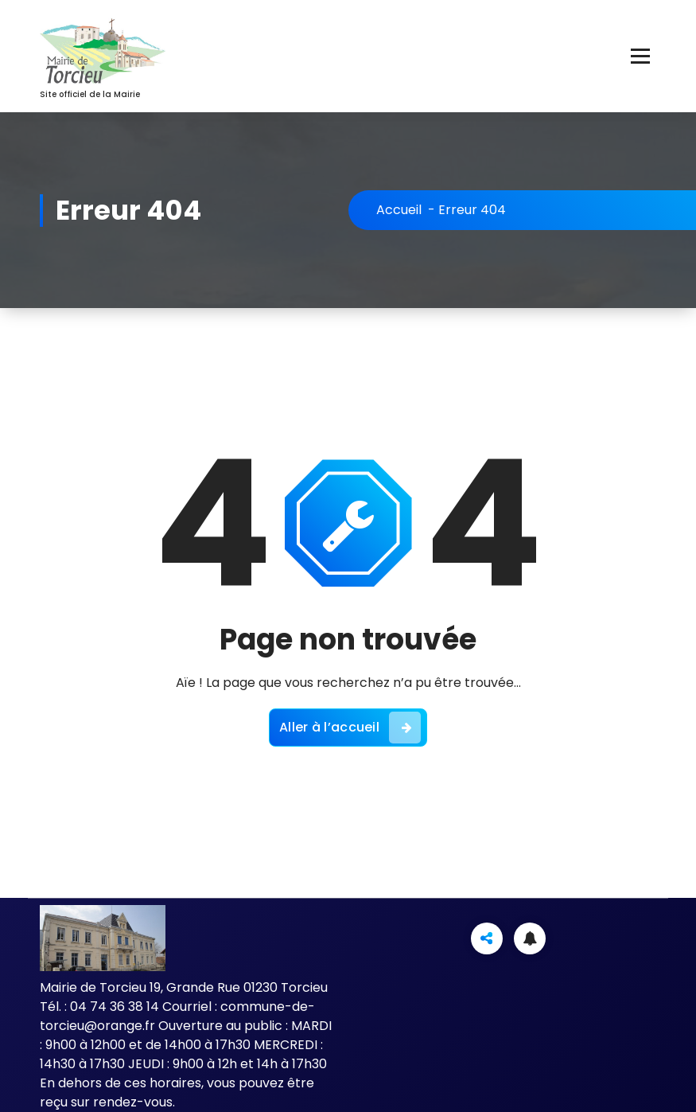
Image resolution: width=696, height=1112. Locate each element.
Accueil (399, 210)
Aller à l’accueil (350, 727)
